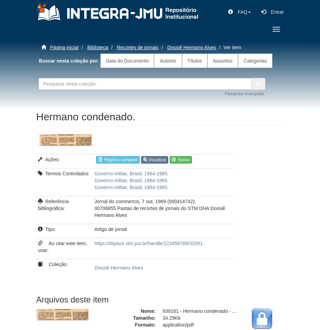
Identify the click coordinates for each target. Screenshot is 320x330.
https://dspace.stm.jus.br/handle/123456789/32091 (149, 243)
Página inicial (64, 47)
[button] (239, 12)
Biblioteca (97, 47)
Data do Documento (127, 61)
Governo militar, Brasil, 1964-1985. (132, 173)
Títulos (195, 61)
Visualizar (154, 159)
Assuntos (223, 61)
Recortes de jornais (138, 47)
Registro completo (118, 159)
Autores (168, 61)
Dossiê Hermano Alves (191, 47)
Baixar (181, 159)
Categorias (255, 61)
